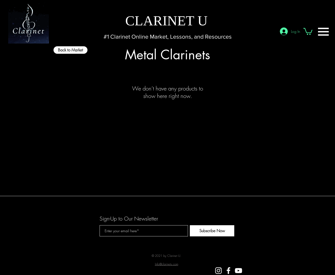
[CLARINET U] (166, 20)
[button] (323, 31)
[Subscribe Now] (212, 230)
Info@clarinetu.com (166, 264)
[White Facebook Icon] (228, 270)
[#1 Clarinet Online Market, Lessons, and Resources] (167, 37)
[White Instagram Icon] (218, 270)
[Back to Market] (70, 50)
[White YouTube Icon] (238, 270)
